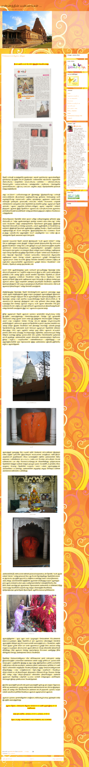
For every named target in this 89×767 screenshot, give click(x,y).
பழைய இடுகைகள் (57, 758)
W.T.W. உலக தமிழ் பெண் (73, 103)
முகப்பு (32, 758)
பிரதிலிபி (69, 118)
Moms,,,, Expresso (71, 110)
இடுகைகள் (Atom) (36, 762)
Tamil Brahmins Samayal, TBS (74, 115)
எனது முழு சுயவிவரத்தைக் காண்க (76, 187)
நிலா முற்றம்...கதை (72, 108)
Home (68, 93)
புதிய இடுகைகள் (7, 758)
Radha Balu (78, 126)
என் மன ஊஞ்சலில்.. (72, 98)
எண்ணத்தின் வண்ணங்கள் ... (21, 5)
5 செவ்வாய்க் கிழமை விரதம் (13, 56)
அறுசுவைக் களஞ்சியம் (73, 96)
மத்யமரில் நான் (71, 105)
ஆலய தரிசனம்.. (11, 753)
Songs (69, 113)
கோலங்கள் (70, 101)
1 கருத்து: (27, 751)
